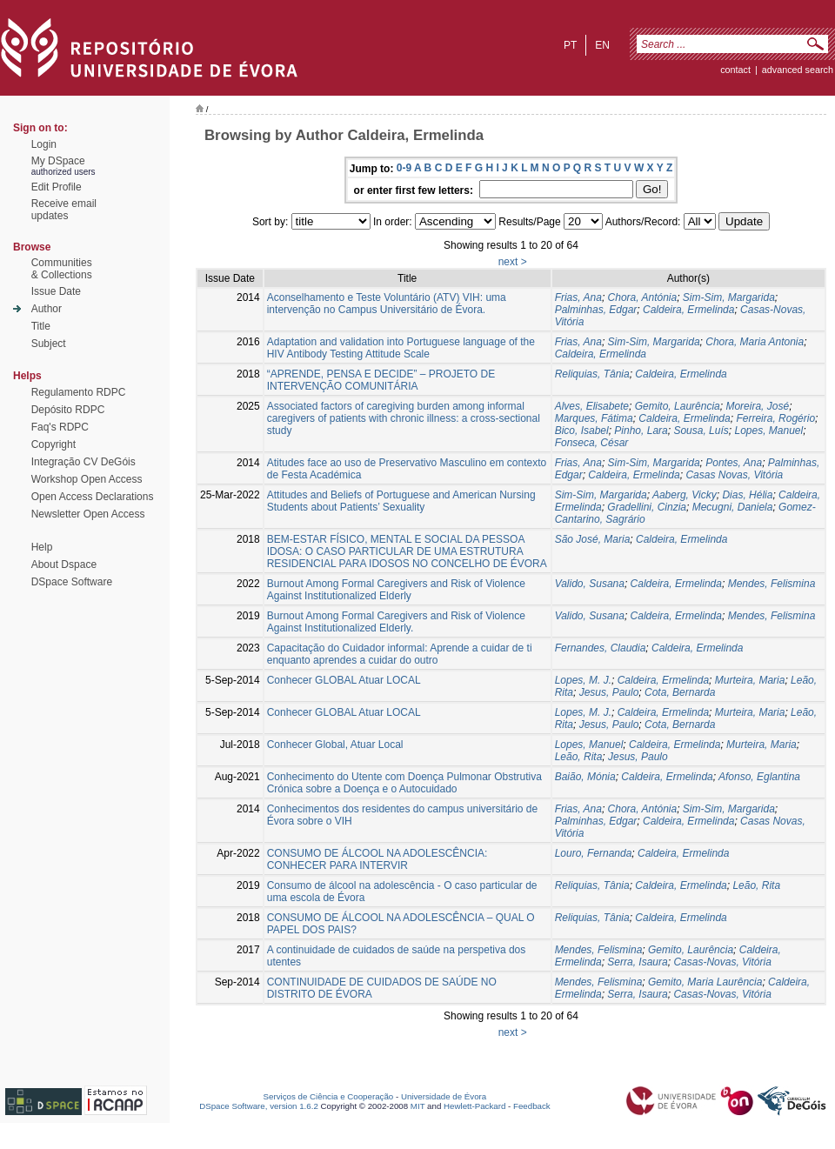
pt (570, 45)
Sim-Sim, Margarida (729, 297)
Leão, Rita (579, 757)
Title (40, 326)
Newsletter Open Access (88, 514)
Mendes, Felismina (772, 584)
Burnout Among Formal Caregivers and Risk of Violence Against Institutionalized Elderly (396, 590)
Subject (48, 343)
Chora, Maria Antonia (754, 342)
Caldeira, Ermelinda (688, 310)
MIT (418, 1106)
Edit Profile (56, 187)
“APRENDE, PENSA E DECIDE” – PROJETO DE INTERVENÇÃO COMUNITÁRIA (381, 380)
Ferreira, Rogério (775, 418)
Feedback (532, 1106)
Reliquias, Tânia (592, 374)
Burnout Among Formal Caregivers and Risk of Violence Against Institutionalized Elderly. (396, 622)
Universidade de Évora (443, 1096)
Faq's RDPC (60, 427)
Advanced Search (797, 69)
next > (512, 262)
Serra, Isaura (637, 962)
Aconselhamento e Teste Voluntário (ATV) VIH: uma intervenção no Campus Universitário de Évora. (386, 303)
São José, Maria (593, 539)
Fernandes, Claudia (600, 648)
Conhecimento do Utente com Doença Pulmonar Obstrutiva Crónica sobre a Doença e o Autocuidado (404, 783)
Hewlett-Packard (474, 1106)
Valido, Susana (590, 584)
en (602, 45)
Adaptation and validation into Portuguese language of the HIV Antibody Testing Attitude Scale (401, 348)
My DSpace (58, 161)
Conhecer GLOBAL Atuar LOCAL (344, 680)
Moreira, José (757, 406)
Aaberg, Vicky (684, 495)
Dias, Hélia (747, 495)
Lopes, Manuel (768, 430)
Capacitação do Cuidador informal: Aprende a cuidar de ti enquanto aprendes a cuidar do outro (399, 654)
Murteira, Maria (750, 680)
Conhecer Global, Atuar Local (335, 744)
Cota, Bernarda (680, 692)
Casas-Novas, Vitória (722, 962)
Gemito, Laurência (677, 406)
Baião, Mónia (585, 777)
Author (46, 309)
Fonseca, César (592, 443)
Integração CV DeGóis (83, 462)
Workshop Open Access (87, 479)
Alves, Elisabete (592, 406)
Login (44, 144)
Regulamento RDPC (78, 392)
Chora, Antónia (643, 297)
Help (42, 547)
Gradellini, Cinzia (646, 507)
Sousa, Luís (700, 430)
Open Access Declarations (92, 497)
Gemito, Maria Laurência (705, 982)
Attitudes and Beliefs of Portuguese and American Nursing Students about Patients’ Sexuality (401, 501)
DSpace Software (71, 582)
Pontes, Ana (733, 463)
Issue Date (56, 291)
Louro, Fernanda (593, 853)
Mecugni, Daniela (732, 507)
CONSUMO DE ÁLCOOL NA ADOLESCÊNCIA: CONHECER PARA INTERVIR (377, 859)
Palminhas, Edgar (596, 310)
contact (735, 69)
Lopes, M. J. (583, 680)
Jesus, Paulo (609, 692)
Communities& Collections (61, 269)
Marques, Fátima (594, 418)
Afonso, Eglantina (759, 777)
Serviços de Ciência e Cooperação (329, 1096)
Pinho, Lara (640, 430)
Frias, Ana (578, 297)
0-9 (404, 168)
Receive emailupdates (64, 209)
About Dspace (64, 564)
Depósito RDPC (68, 410)
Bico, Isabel (582, 430)
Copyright (53, 444)
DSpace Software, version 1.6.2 (258, 1106)
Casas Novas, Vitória (734, 475)
